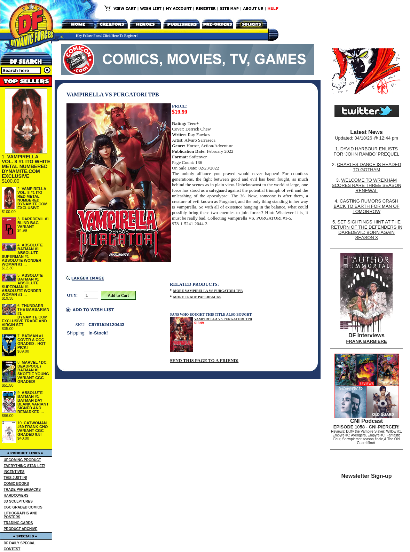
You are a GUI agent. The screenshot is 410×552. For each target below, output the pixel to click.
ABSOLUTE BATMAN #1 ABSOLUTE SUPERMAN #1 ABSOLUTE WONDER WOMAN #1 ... (22, 254)
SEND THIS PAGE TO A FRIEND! (204, 360)
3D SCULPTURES (18, 501)
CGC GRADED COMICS (23, 507)
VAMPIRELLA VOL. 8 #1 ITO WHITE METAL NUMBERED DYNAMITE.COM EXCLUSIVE (26, 166)
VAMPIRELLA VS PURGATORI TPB (223, 319)
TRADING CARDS (18, 523)
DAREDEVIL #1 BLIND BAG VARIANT (33, 223)
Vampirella (186, 207)
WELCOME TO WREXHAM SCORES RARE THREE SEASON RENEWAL (366, 185)
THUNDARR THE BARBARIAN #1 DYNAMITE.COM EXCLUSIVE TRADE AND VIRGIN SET (25, 315)
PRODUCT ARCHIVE (21, 529)
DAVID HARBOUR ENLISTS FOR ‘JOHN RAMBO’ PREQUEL (367, 151)
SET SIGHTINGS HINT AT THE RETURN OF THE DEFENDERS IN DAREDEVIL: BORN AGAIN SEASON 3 (366, 229)
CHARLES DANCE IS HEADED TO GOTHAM (369, 167)
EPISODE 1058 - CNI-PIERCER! (366, 426)
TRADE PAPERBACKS (22, 489)
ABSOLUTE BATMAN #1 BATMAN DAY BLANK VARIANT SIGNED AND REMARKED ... (33, 402)
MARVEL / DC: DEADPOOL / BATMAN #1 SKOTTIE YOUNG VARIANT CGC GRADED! (33, 372)
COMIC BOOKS (16, 484)
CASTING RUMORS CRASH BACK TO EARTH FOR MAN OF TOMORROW (366, 206)
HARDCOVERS (16, 495)
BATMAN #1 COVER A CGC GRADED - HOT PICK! (31, 341)
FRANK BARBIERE (366, 341)
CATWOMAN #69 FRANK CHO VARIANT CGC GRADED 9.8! (32, 428)
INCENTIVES (14, 472)
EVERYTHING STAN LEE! (24, 466)
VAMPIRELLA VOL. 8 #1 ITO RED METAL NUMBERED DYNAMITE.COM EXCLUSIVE (32, 198)
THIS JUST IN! (15, 478)
